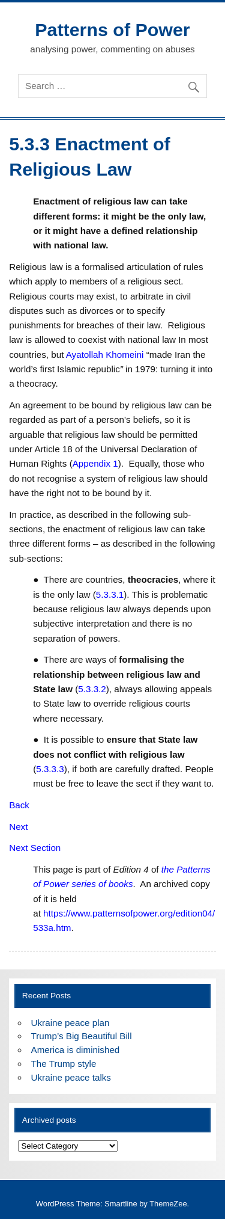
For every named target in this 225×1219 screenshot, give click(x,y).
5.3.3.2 (92, 689)
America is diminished (75, 1050)
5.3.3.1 (110, 594)
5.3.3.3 (50, 769)
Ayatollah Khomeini (105, 354)
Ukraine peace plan (70, 1023)
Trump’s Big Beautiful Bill (81, 1036)
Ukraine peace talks (71, 1077)
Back (19, 805)
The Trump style (64, 1063)
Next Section (35, 848)
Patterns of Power (112, 29)
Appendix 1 (95, 463)
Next (18, 826)
